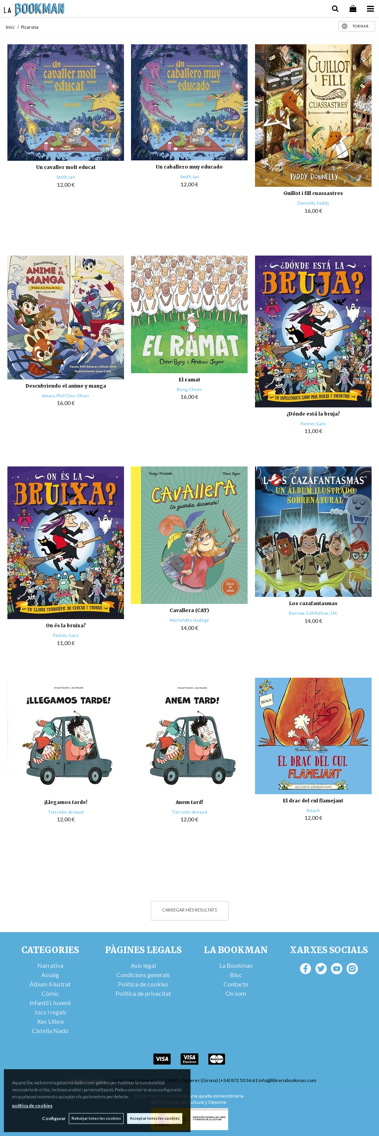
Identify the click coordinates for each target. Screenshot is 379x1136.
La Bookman (236, 965)
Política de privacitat (143, 993)
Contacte (236, 984)
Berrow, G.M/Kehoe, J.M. (313, 613)
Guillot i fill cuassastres (313, 193)
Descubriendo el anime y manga (66, 386)
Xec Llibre (50, 1021)
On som (235, 993)
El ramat (189, 380)
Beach (313, 810)
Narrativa (50, 965)
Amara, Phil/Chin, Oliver (65, 395)
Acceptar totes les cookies (155, 1118)
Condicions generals (143, 974)
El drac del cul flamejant (313, 801)
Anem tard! (189, 802)
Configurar (53, 1118)
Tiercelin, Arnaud (66, 811)
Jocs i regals (50, 1012)
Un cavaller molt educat (66, 167)
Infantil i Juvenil (50, 1002)
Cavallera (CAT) (189, 610)
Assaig (50, 974)
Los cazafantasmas (313, 603)
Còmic (50, 993)
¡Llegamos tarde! (65, 802)
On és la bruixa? (66, 625)
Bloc (236, 974)
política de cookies (32, 1105)
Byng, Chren (189, 389)
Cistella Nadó (50, 1030)
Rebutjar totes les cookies (96, 1118)
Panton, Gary (313, 423)
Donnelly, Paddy (313, 202)
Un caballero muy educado (189, 167)
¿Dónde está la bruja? (313, 414)
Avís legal (143, 965)
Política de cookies (143, 984)
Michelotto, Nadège (189, 620)
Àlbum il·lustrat (50, 984)
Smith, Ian (65, 176)
